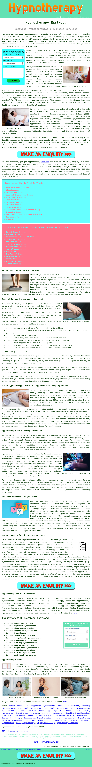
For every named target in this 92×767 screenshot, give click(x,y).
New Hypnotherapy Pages (15, 749)
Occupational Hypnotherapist (37, 718)
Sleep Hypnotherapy (80, 708)
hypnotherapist (74, 126)
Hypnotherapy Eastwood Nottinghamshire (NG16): (25, 34)
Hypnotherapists (73, 711)
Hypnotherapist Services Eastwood (25, 618)
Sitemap (3, 749)
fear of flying (13, 304)
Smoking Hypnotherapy (25, 723)
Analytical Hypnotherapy (30, 708)
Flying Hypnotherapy (46, 723)
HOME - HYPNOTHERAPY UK (46, 742)
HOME (57, 17)
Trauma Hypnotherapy (18, 706)
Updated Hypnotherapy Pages (32, 749)
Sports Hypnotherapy (11, 718)
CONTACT (76, 17)
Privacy (88, 749)
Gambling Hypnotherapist (77, 713)
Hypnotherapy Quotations (27, 713)
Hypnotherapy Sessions (13, 711)
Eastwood (45, 162)
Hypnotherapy (83, 715)
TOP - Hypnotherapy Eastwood (15, 731)
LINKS (63, 17)
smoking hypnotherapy (52, 542)
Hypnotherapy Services (68, 706)
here (75, 613)
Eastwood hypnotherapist (24, 540)
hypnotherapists (75, 142)
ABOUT (70, 17)
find (9, 598)
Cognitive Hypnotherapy (53, 713)
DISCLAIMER (85, 17)
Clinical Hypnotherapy (39, 711)
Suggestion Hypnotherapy (43, 706)
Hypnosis (58, 711)
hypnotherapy (36, 67)
